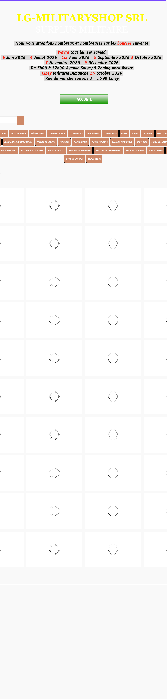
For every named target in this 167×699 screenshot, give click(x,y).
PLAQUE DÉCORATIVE (122, 142)
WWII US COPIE (155, 150)
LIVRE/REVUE (94, 159)
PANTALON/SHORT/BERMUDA (18, 142)
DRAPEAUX (148, 133)
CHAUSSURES (93, 133)
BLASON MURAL (18, 133)
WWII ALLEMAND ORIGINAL (108, 150)
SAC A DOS (142, 142)
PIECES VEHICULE (99, 142)
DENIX (124, 133)
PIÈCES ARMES (80, 142)
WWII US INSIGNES (75, 159)
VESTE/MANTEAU (55, 150)
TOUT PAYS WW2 (9, 150)
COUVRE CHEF (110, 133)
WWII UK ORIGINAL (135, 150)
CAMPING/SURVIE (57, 133)
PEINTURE (64, 142)
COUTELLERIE (76, 133)
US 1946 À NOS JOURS (32, 150)
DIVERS (134, 133)
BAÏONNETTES (37, 133)
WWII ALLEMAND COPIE (79, 150)
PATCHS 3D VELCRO (46, 142)
